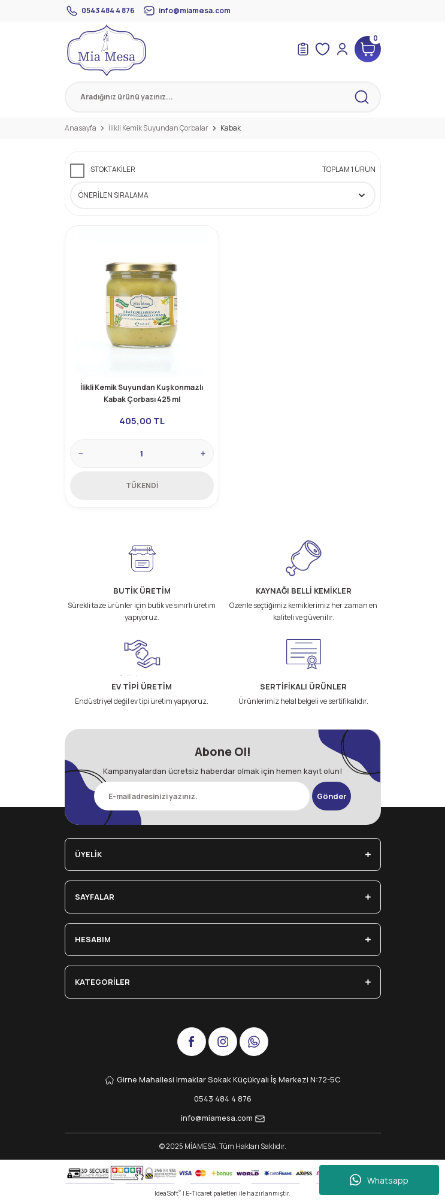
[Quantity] (142, 453)
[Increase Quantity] (203, 453)
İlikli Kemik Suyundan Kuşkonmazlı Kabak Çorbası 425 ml (141, 393)
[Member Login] (342, 49)
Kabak (230, 128)
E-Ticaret (199, 1193)
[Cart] (368, 49)
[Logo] (107, 50)
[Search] (223, 97)
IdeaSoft (168, 1193)
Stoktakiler (112, 169)
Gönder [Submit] (331, 796)
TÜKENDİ (142, 485)
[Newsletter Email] (202, 796)
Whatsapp (379, 1180)
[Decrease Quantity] (80, 453)
